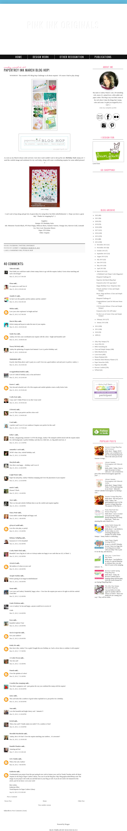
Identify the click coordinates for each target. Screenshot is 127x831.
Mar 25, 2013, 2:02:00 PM (18, 544)
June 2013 (100, 262)
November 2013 (102, 248)
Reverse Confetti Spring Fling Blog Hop (112, 571)
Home (18, 57)
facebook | (14, 245)
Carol (11, 422)
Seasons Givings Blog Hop (113, 496)
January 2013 (101, 322)
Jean (11, 708)
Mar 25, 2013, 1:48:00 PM (18, 518)
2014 (97, 239)
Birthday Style (71, 158)
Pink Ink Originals (63, 25)
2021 (97, 218)
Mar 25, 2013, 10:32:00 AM (18, 377)
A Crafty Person (15, 658)
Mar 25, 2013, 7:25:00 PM (18, 664)
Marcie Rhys (14, 321)
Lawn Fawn (98, 354)
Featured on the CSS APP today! (106, 311)
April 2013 (100, 268)
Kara (11, 620)
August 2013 (101, 256)
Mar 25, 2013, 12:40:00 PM (18, 468)
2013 (97, 242)
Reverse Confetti (100, 367)
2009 (97, 335)
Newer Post (8, 801)
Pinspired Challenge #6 (104, 277)
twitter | (23, 245)
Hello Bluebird (99, 352)
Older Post (81, 801)
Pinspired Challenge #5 (104, 298)
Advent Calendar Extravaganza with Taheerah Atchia (113, 464)
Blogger (67, 824)
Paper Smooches (100, 362)
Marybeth (13, 462)
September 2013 (102, 253)
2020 (97, 221)
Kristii (12, 721)
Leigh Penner (14, 475)
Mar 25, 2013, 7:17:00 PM (18, 651)
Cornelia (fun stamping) (17, 683)
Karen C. (12, 384)
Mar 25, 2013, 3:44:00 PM (18, 581)
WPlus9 (97, 370)
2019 (97, 224)
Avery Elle (98, 344)
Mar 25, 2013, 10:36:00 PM (18, 689)
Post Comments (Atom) (19, 811)
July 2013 (100, 259)
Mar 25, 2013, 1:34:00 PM (18, 506)
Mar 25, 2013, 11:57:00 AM (18, 428)
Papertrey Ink (16, 250)
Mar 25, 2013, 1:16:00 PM (18, 493)
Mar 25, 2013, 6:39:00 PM (18, 638)
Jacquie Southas (15, 576)
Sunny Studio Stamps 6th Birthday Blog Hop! (113, 526)
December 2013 (102, 245)
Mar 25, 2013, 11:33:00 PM (18, 727)
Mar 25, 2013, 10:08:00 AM (18, 340)
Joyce (11, 500)
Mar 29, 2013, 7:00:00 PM (18, 765)
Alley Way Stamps (100, 341)
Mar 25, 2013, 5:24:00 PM (18, 613)
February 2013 (101, 319)
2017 (97, 230)
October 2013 (101, 251)
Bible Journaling (100, 347)
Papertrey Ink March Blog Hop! (106, 280)
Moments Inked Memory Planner (105, 360)
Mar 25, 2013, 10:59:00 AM (18, 403)
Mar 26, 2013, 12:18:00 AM (18, 739)
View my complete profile (107, 108)
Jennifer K (13, 296)
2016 (97, 233)
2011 (97, 329)
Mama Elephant (99, 357)
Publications (103, 57)
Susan (11, 588)
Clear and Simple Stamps (102, 349)
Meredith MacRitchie (16, 733)
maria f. (12, 487)
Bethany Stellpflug (16, 538)
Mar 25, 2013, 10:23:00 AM (18, 365)
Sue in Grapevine (15, 633)
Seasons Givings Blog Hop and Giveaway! (113, 448)
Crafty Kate (13, 397)
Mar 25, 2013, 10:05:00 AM (18, 327)
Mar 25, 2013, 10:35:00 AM (18, 390)
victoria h (13, 563)
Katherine (13, 771)
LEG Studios (14, 759)
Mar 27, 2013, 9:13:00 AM (18, 752)
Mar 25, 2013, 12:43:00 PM (18, 481)
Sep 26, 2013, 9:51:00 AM (18, 792)
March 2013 (101, 271)
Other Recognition (72, 57)
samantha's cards (15, 449)
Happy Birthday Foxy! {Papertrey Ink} (108, 286)
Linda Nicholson (15, 603)
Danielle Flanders (15, 746)
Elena (11, 283)
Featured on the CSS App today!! (107, 283)
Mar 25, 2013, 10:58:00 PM (18, 701)
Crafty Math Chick (16, 551)
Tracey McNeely (15, 346)
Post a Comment (12, 797)
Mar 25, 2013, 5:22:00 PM (18, 596)
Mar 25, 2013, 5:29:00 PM (18, 626)
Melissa (12, 308)
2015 (97, 236)
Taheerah (13, 268)
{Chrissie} (13, 409)
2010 (97, 332)
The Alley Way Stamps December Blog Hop (112, 587)
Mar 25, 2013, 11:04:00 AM (18, 415)
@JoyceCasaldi (15, 525)
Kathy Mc (13, 645)
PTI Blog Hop (28, 250)
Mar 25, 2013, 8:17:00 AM (18, 276)
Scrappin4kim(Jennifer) (17, 372)
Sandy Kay (13, 334)
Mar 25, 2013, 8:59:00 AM (18, 289)
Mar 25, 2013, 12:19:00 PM (18, 455)
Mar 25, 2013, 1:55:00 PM (18, 531)
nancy (11, 696)
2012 (97, 326)
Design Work (41, 57)
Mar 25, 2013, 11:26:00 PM (18, 714)
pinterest (31, 245)
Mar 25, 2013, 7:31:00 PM (18, 676)
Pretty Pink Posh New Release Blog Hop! (111, 511)
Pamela (12, 670)
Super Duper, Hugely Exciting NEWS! (111, 541)
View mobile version (44, 805)
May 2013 (100, 265)
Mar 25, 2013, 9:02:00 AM (18, 302)
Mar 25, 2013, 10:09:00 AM (18, 352)
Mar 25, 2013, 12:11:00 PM (18, 443)
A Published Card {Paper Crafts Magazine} (110, 274)
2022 (97, 215)
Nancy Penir (14, 513)
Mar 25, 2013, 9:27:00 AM (18, 314)
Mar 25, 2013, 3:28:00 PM (18, 569)
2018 (97, 227)
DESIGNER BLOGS (71, 830)
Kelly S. (12, 435)
